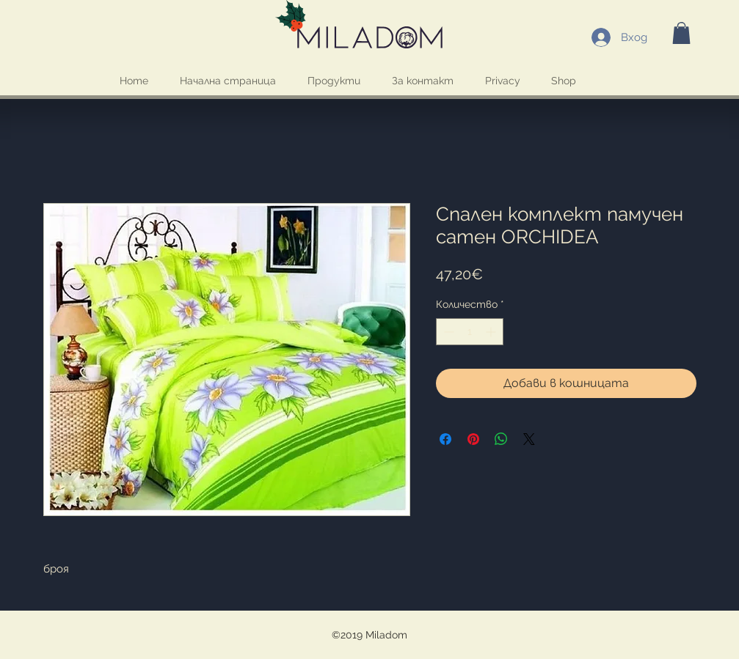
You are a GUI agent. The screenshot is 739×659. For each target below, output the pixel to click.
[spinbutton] (469, 332)
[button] (681, 33)
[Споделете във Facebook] (445, 439)
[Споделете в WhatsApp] (501, 439)
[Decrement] (447, 332)
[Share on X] (529, 439)
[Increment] (492, 332)
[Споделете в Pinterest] (473, 439)
